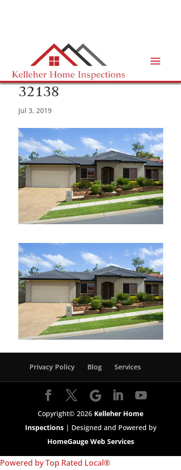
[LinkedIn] (118, 396)
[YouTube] (141, 396)
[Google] (95, 396)
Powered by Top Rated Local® (55, 462)
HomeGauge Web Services (90, 441)
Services (127, 366)
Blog (94, 366)
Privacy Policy (52, 366)
